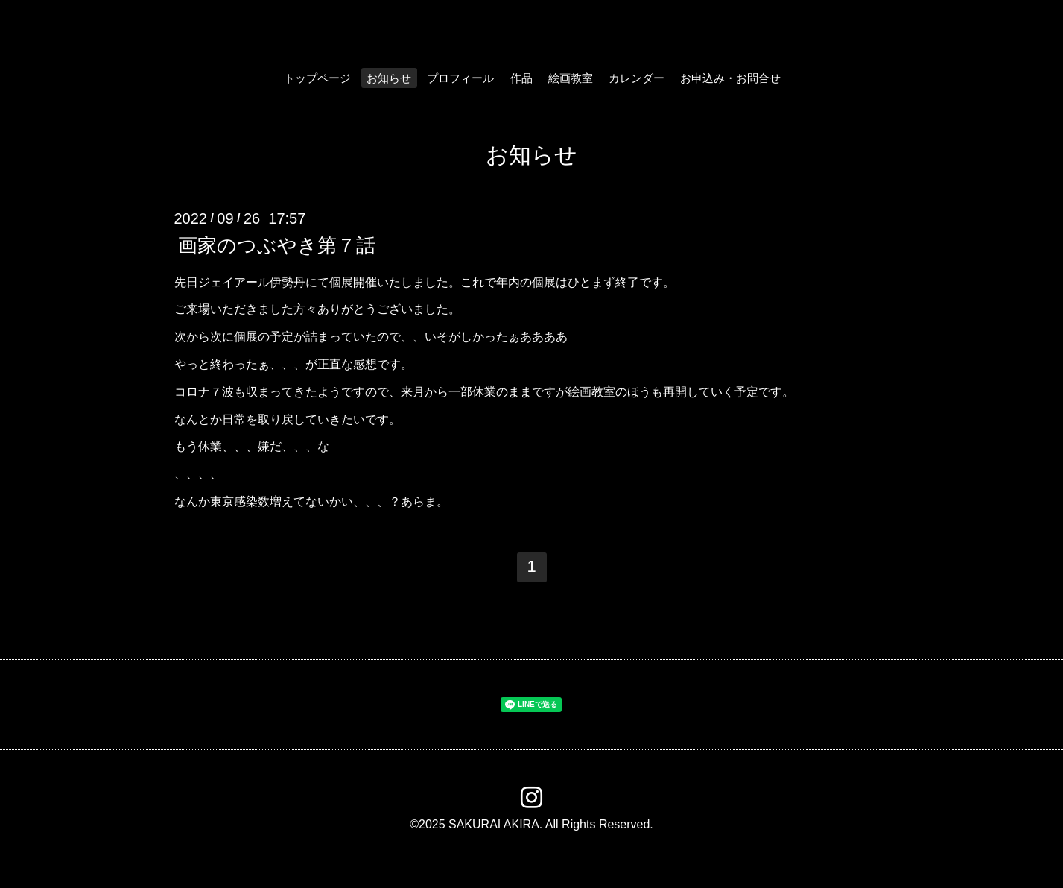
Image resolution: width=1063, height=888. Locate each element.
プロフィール (460, 78)
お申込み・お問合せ (730, 78)
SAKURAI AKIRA (493, 824)
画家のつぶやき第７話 (276, 244)
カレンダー (636, 78)
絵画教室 (570, 78)
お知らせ (389, 78)
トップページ (317, 78)
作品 (521, 78)
